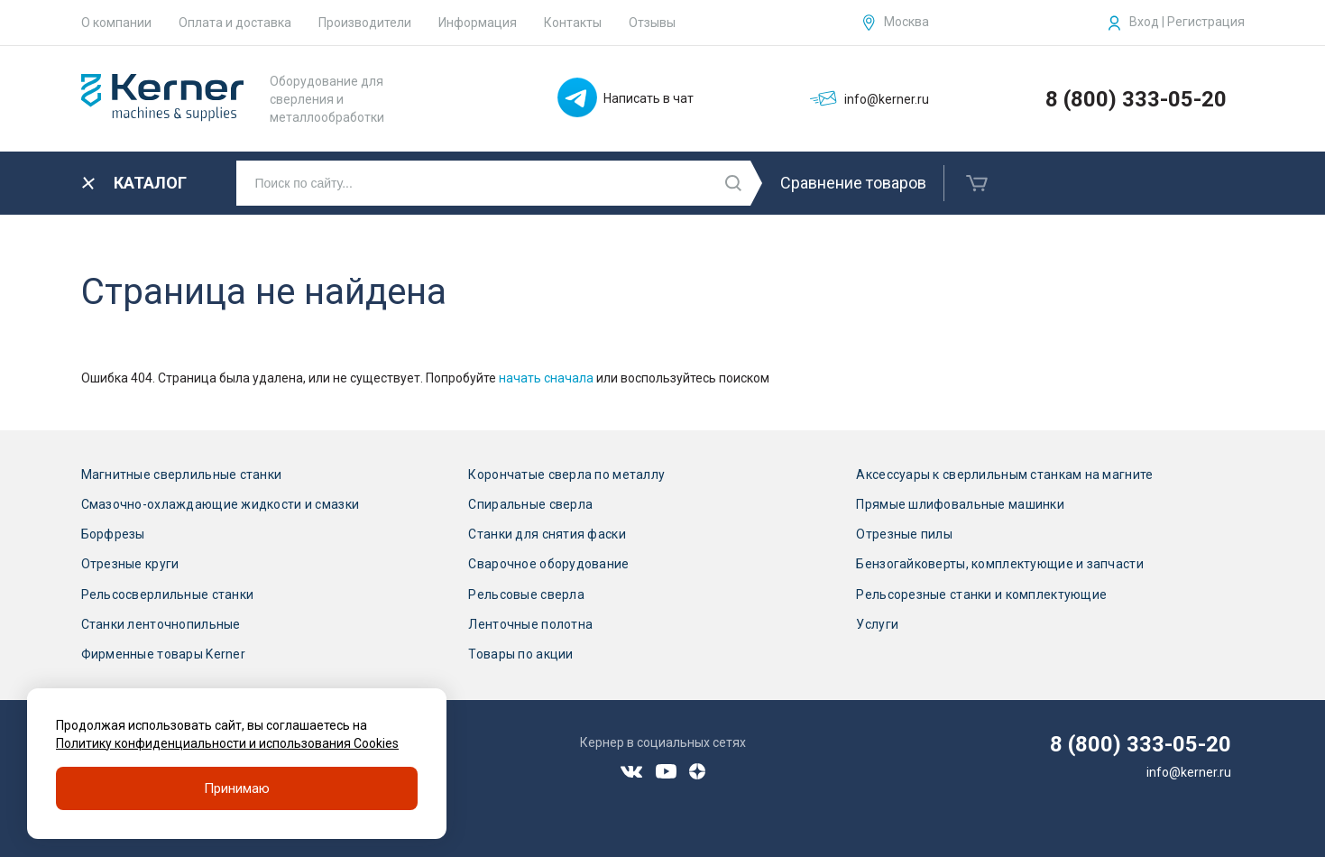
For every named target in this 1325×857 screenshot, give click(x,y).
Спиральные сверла (530, 504)
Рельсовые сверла (526, 594)
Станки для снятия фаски (546, 534)
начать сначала (546, 378)
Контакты (573, 22)
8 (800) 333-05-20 (1136, 99)
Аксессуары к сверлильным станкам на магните (1004, 474)
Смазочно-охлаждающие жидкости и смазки (220, 504)
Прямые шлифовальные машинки (960, 504)
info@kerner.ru (1188, 772)
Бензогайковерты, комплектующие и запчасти (999, 564)
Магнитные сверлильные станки (181, 474)
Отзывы (652, 22)
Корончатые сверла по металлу (566, 474)
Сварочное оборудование (548, 564)
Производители (364, 22)
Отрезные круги (130, 564)
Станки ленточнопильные (161, 624)
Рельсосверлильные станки (167, 594)
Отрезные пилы (904, 534)
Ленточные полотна (530, 624)
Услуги (877, 624)
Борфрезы (113, 534)
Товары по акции (520, 654)
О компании (116, 22)
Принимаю (237, 788)
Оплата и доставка (235, 22)
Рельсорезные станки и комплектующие (981, 594)
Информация (477, 22)
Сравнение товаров (853, 182)
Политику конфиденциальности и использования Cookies (227, 743)
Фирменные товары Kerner (163, 654)
